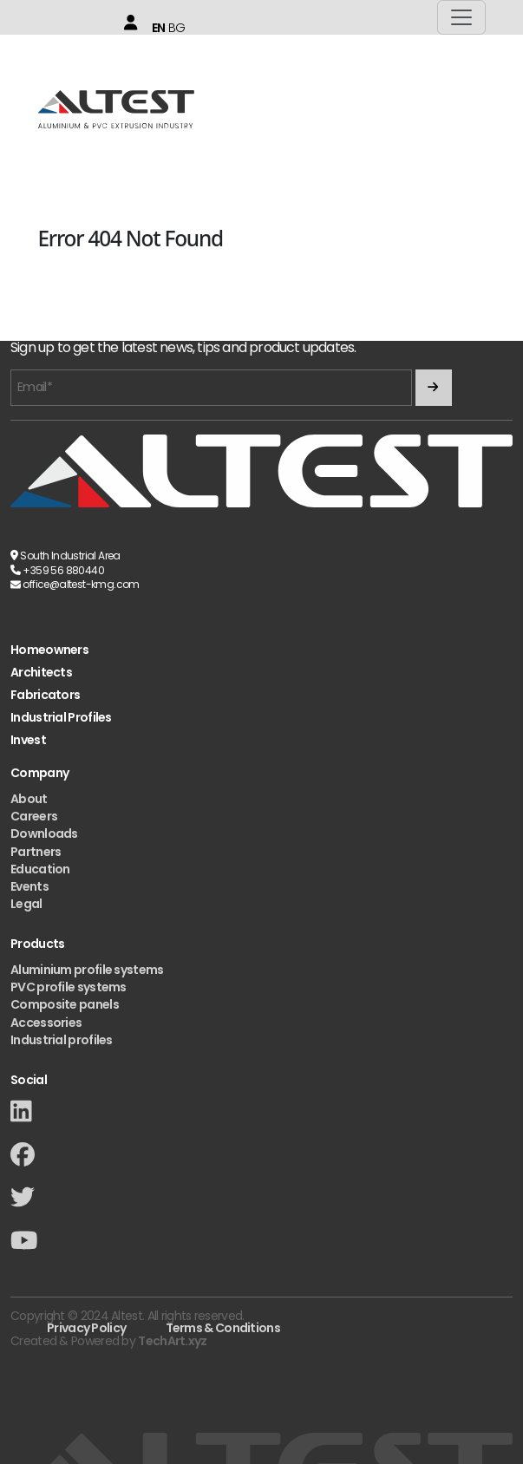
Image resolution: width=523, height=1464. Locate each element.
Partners (35, 851)
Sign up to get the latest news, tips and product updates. (183, 348)
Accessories (46, 1022)
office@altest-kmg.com (81, 584)
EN (159, 27)
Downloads (44, 833)
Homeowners (49, 650)
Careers (33, 816)
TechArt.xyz (172, 1341)
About (29, 798)
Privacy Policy (86, 1328)
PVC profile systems (68, 987)
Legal (26, 903)
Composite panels (64, 1004)
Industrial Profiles (61, 717)
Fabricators (45, 695)
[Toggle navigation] (461, 17)
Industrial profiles (61, 1040)
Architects (41, 672)
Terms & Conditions (223, 1328)
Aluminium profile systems (87, 969)
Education (40, 869)
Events (29, 886)
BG (177, 27)
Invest (28, 740)
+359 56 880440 (63, 570)
